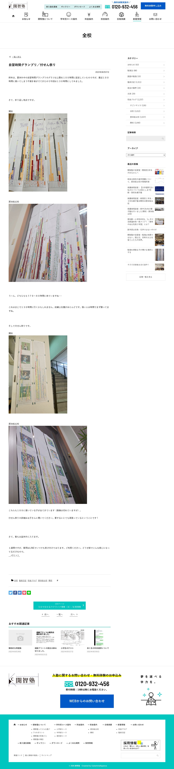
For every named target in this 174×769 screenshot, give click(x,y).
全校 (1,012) (135, 111)
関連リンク (18, 755)
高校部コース (62, 736)
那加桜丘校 (42, 581)
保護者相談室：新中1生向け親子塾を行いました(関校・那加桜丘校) (140, 211)
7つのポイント (38, 733)
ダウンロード (79, 7)
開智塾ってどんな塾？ (41, 729)
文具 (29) (131, 94)
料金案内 (89, 19)
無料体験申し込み (153, 6)
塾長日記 (22, 581)
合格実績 (121, 19)
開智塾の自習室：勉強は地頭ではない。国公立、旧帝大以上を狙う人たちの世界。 (140, 237)
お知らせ (26, 19)
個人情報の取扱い (32, 755)
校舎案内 (105, 19)
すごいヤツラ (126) (138, 106)
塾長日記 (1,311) (134, 82)
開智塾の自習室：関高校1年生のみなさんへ (139, 171)
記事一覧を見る (145, 277)
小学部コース (62, 729)
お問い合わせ (155, 19)
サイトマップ (46, 755)
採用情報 (89, 743)
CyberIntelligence (99, 766)
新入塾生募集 (51, 7)
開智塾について (45, 19)
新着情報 (137, 19)
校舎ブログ (32, 581)
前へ (46, 614)
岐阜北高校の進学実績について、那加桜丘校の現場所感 (139, 180)
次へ (73, 614)
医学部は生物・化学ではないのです (142, 230)
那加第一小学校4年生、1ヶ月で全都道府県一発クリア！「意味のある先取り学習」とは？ (140, 221)
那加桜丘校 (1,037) (138, 117)
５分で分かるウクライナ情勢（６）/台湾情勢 (59, 607)
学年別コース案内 (68, 19)
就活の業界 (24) (134, 88)
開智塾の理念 (38, 739)
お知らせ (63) (133, 65)
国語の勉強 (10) (134, 76)
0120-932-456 (92, 683)
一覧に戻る (16, 57)
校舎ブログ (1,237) (135, 100)
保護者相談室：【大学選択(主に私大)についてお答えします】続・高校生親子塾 (140, 190)
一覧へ (59, 614)
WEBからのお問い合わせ (87, 701)
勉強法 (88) (132, 71)
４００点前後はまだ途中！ (138, 265)
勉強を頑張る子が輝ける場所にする (140, 251)
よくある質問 (94, 7)
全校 (16, 581)
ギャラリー (65, 7)
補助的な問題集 (15, 648)
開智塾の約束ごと (40, 736)
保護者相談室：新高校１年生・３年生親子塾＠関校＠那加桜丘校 (140, 201)
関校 (50, 581)
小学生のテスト (67, 648)
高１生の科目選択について (98, 648)
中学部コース (62, 733)
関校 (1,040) (135, 123)
